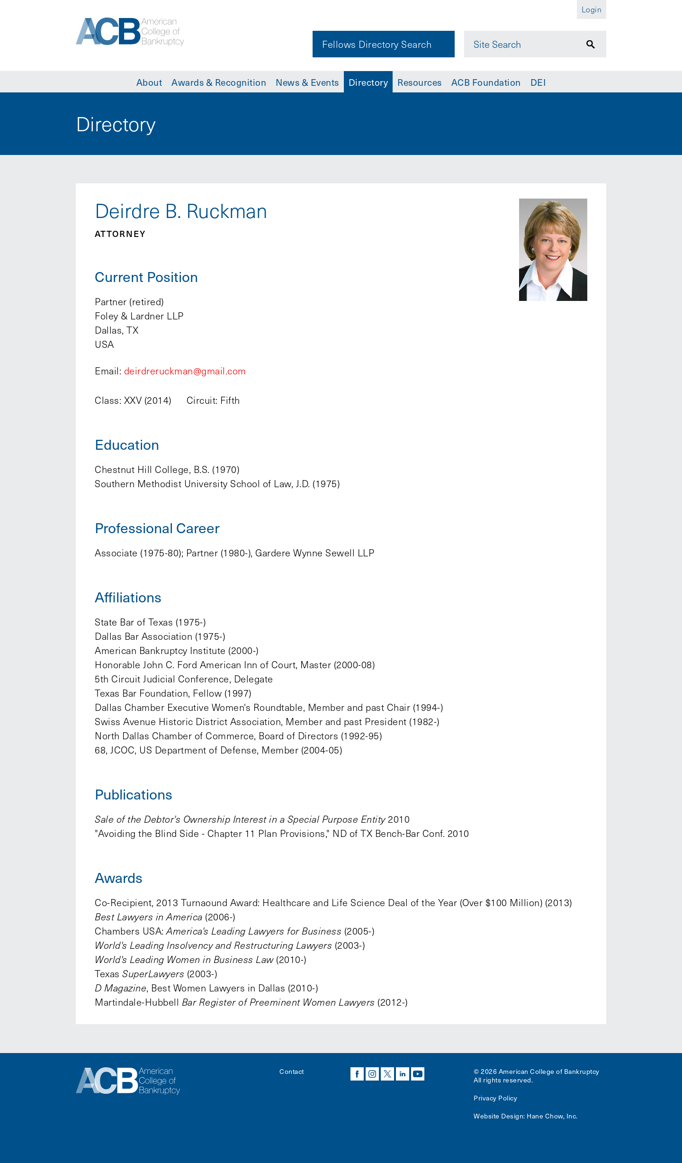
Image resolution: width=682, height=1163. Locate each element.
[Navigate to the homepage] (141, 35)
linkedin (402, 1074)
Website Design (498, 1116)
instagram (372, 1074)
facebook (357, 1074)
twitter (387, 1074)
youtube (417, 1074)
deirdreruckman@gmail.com (185, 370)
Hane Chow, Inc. (552, 1116)
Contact (291, 1071)
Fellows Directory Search (376, 44)
